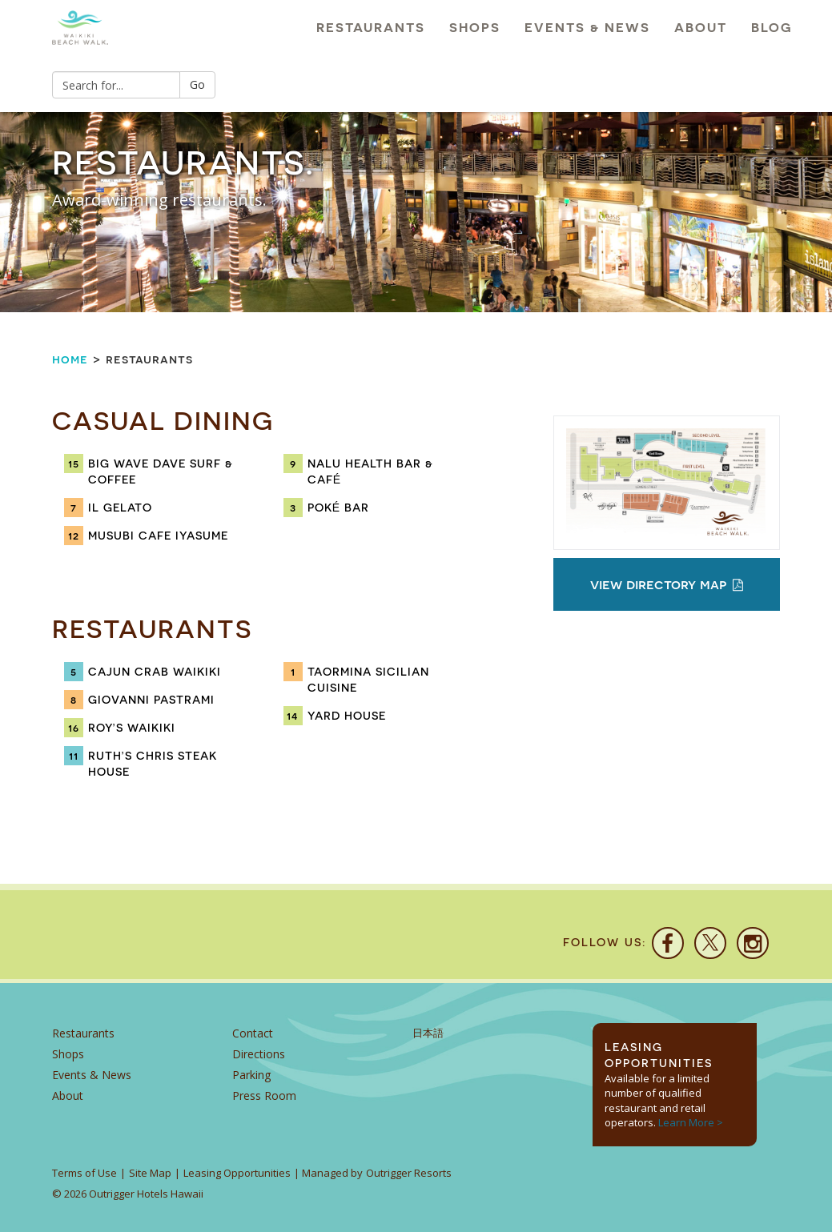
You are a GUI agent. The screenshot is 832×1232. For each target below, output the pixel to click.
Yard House (346, 715)
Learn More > (690, 1122)
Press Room (264, 1095)
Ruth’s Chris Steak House (152, 763)
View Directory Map (666, 584)
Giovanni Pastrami (151, 699)
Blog (772, 27)
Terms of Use (84, 1173)
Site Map (150, 1173)
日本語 (428, 1033)
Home (70, 359)
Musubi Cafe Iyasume (158, 535)
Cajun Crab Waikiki (154, 671)
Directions (258, 1053)
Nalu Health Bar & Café (370, 471)
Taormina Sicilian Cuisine (368, 679)
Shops (474, 27)
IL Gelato (120, 507)
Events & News (587, 27)
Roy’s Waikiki (131, 727)
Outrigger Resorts (409, 1173)
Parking (251, 1074)
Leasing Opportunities (237, 1173)
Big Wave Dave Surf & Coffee (160, 471)
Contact (252, 1033)
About (700, 27)
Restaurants (370, 27)
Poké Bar (338, 507)
